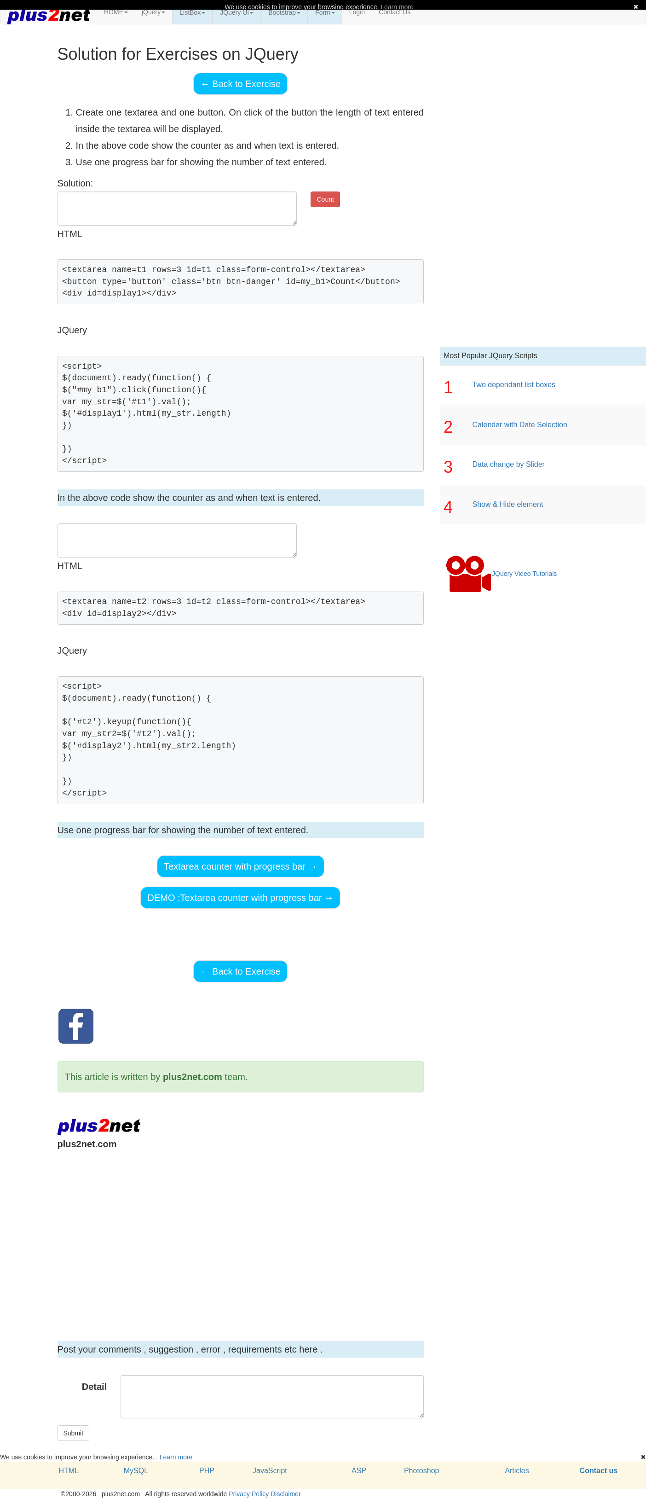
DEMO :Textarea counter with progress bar (240, 898)
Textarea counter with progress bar (240, 866)
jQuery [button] (153, 12)
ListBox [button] (192, 12)
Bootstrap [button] (284, 12)
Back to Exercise (240, 84)
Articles (517, 1471)
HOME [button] (116, 12)
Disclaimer (285, 1494)
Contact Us (394, 12)
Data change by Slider (508, 464)
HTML (69, 1471)
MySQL (136, 1471)
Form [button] (325, 12)
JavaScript (270, 1471)
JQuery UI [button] (237, 12)
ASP (359, 1471)
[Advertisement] (224, 1233)
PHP (206, 1471)
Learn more (176, 1457)
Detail (94, 1387)
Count (325, 199)
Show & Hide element (507, 504)
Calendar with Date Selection (519, 425)
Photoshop (421, 1471)
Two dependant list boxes (513, 385)
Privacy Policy (249, 1494)
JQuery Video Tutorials (501, 574)
